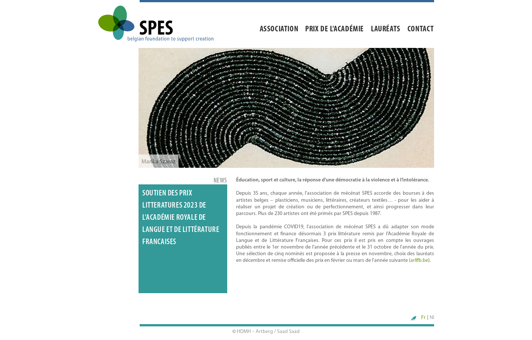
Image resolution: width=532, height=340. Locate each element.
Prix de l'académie (334, 29)
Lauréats (385, 29)
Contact (420, 29)
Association (279, 29)
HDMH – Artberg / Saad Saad (268, 331)
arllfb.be (419, 260)
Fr (423, 317)
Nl (432, 317)
